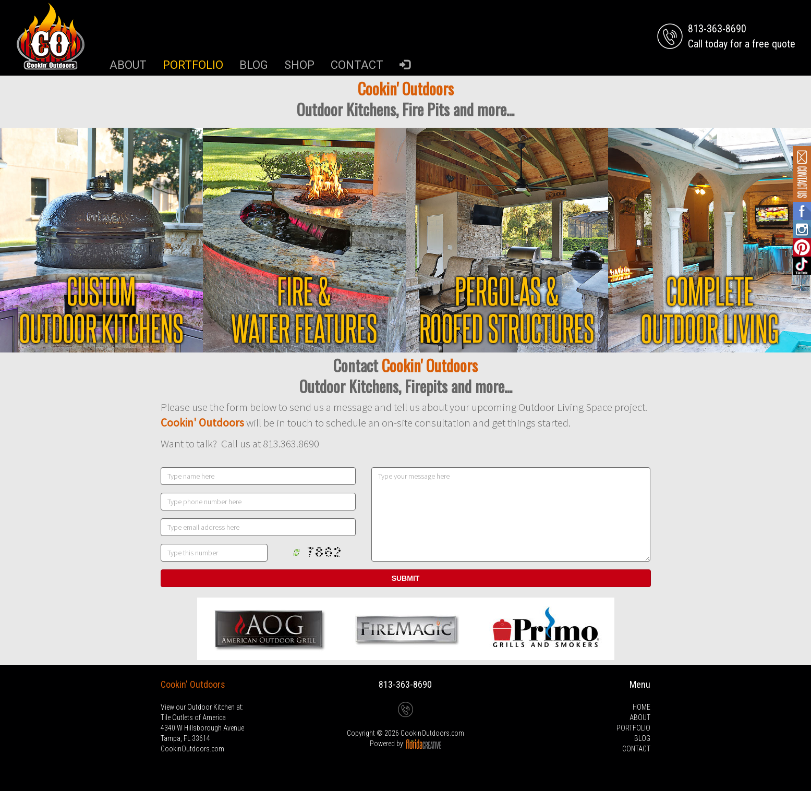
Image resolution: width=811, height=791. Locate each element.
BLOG (253, 64)
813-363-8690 (405, 684)
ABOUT (128, 64)
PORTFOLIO (193, 64)
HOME (641, 707)
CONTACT (357, 64)
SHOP (299, 64)
